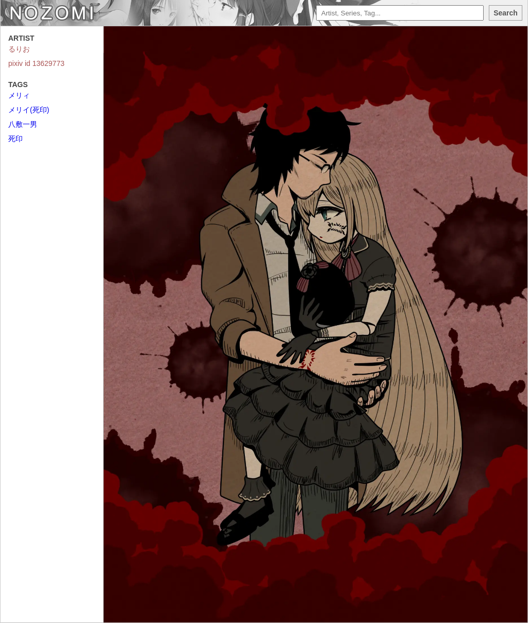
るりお (19, 49)
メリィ (19, 95)
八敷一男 (22, 124)
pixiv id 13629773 (36, 63)
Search (505, 13)
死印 (15, 138)
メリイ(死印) (28, 110)
